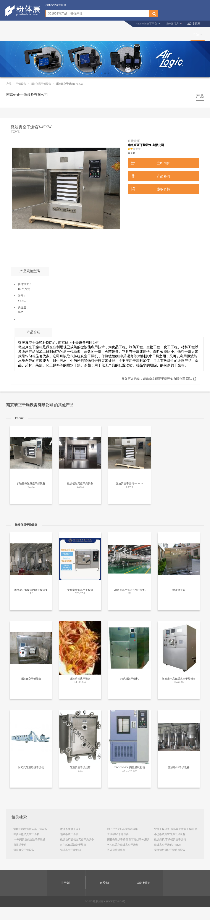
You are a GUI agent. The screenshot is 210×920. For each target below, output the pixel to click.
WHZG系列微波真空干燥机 (122, 844)
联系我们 (105, 882)
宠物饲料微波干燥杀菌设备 (169, 849)
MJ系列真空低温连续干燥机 (29, 839)
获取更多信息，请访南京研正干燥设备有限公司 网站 (157, 378)
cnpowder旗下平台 (146, 23)
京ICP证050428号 (115, 901)
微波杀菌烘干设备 (70, 829)
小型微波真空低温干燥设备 (169, 834)
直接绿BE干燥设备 (118, 834)
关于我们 (66, 882)
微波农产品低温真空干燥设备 (77, 839)
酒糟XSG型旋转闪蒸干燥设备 (30, 829)
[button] (101, 73)
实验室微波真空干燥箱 (26, 834)
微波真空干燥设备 (23, 849)
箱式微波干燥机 (69, 834)
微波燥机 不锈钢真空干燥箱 (170, 839)
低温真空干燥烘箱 (70, 849)
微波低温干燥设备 (41, 83)
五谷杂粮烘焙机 (116, 849)
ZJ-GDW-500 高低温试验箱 (122, 829)
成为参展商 (193, 23)
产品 (196, 34)
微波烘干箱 (19, 844)
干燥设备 (21, 83)
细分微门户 (172, 23)
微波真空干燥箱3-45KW (167, 844)
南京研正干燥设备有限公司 (27, 94)
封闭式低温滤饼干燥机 (73, 844)
